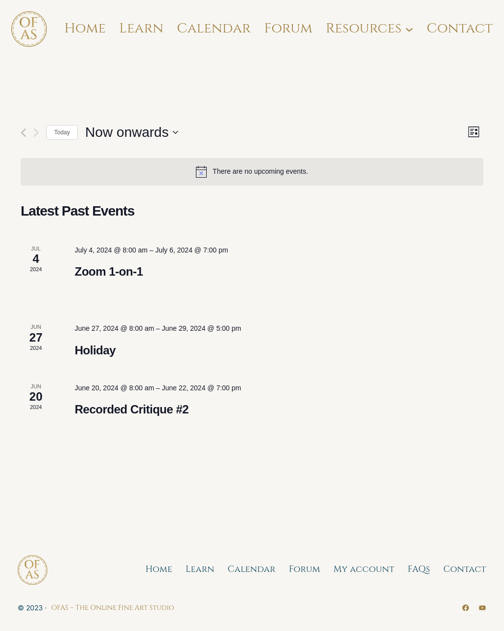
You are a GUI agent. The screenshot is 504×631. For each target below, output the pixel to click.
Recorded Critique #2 (132, 409)
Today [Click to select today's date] (62, 132)
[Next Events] (36, 132)
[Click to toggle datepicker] (131, 132)
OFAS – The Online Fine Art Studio (112, 607)
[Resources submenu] (409, 29)
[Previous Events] (23, 132)
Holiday (95, 350)
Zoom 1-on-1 (109, 271)
